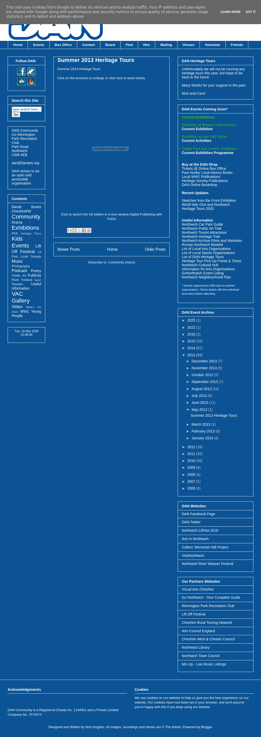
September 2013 (205, 382)
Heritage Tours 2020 (198, 209)
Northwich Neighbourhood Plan (206, 277)
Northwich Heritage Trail (201, 236)
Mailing (166, 45)
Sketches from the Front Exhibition (209, 200)
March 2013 (201, 424)
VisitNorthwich (193, 556)
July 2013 (199, 396)
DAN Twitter (191, 522)
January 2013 (202, 438)
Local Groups (31, 256)
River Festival (22, 280)
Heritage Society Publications (205, 181)
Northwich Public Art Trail (201, 228)
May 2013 (199, 410)
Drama (17, 222)
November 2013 (204, 368)
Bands (17, 207)
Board (110, 45)
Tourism (17, 284)
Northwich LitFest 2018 (200, 530)
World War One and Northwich (206, 205)
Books (36, 207)
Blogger (206, 727)
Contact (88, 45)
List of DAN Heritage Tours (203, 257)
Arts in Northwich (195, 539)
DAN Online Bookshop (199, 185)
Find (129, 45)
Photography (21, 266)
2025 (191, 320)
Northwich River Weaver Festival (207, 564)
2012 (191, 447)
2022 (191, 327)
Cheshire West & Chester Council (208, 639)
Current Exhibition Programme (208, 153)
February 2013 (203, 431)
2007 (191, 481)
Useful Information (26, 286)
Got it (251, 12)
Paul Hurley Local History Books (207, 173)
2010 (191, 461)
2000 (191, 488)
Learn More (230, 12)
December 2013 (204, 361)
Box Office (63, 45)
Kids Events (20, 242)
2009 (191, 467)
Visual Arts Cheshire (198, 589)
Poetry (36, 271)
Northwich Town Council (201, 656)
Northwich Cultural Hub (200, 265)
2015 (191, 341)
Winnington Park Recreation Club (208, 606)
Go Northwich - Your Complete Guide (211, 597)
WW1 (24, 311)
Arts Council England (198, 631)
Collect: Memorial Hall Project (205, 547)
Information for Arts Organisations (208, 269)
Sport (37, 279)
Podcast (19, 270)
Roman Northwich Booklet (202, 245)
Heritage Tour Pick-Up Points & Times (211, 261)
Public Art (19, 275)
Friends (237, 45)
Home (18, 45)
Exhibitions (25, 228)
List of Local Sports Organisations (208, 253)
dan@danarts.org (25, 163)
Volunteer (212, 45)
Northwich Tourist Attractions (204, 232)
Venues (188, 45)
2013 (191, 355)
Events (38, 45)
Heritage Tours (31, 233)
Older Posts (155, 249)
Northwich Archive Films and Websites (212, 241)
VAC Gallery (21, 297)
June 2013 (200, 402)
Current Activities (196, 141)
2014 (191, 348)
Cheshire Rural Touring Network (207, 623)
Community (26, 216)
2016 (191, 334)
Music (17, 261)
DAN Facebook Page (198, 514)
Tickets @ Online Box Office (204, 168)
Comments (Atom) (121, 262)
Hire (146, 45)
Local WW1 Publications (201, 177)
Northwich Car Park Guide (202, 224)
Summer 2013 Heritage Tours (95, 60)
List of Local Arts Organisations (206, 249)
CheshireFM (21, 211)
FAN (15, 233)
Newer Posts (68, 249)
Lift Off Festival (193, 614)
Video (17, 306)
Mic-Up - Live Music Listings (204, 664)
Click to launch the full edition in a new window (95, 214)
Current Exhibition (197, 129)
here (120, 78)
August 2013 (202, 389)
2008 (191, 475)
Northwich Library (195, 647)
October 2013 (202, 375)
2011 (191, 454)
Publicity (34, 275)
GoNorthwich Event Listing (203, 273)
